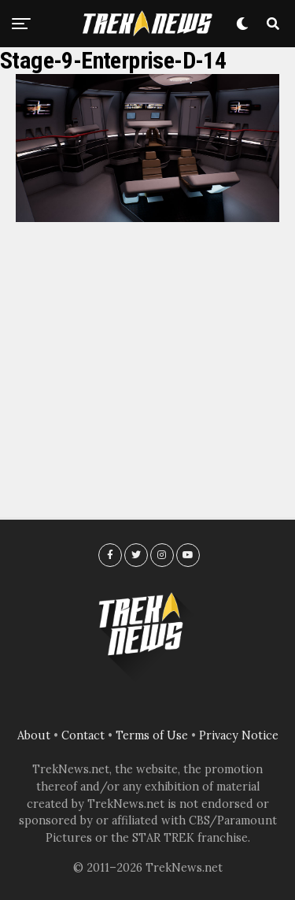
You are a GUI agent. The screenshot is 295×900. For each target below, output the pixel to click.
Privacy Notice (238, 735)
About (33, 735)
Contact (83, 735)
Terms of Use (152, 735)
